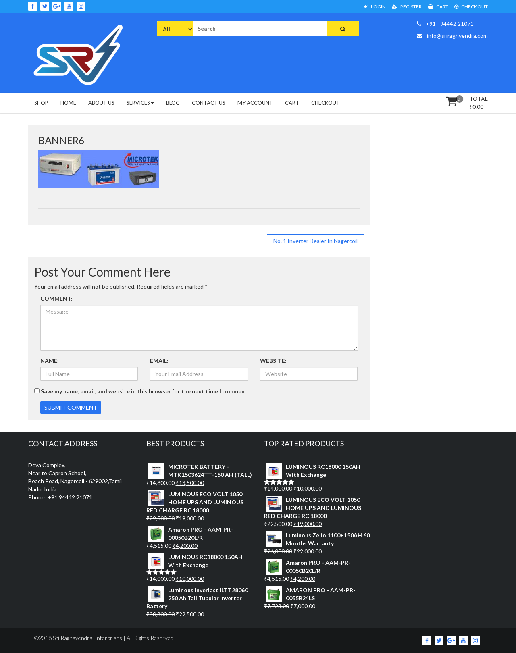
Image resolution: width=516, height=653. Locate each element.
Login (375, 7)
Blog (173, 103)
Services (140, 103)
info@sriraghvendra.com (452, 35)
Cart (438, 7)
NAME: (49, 360)
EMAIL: (159, 360)
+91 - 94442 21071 (445, 23)
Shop (41, 103)
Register (407, 7)
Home (68, 103)
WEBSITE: (273, 360)
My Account (255, 103)
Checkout (471, 7)
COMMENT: (56, 298)
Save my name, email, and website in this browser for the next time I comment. (145, 391)
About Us (101, 103)
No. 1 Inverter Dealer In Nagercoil (315, 240)
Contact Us (208, 103)
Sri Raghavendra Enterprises (87, 637)
